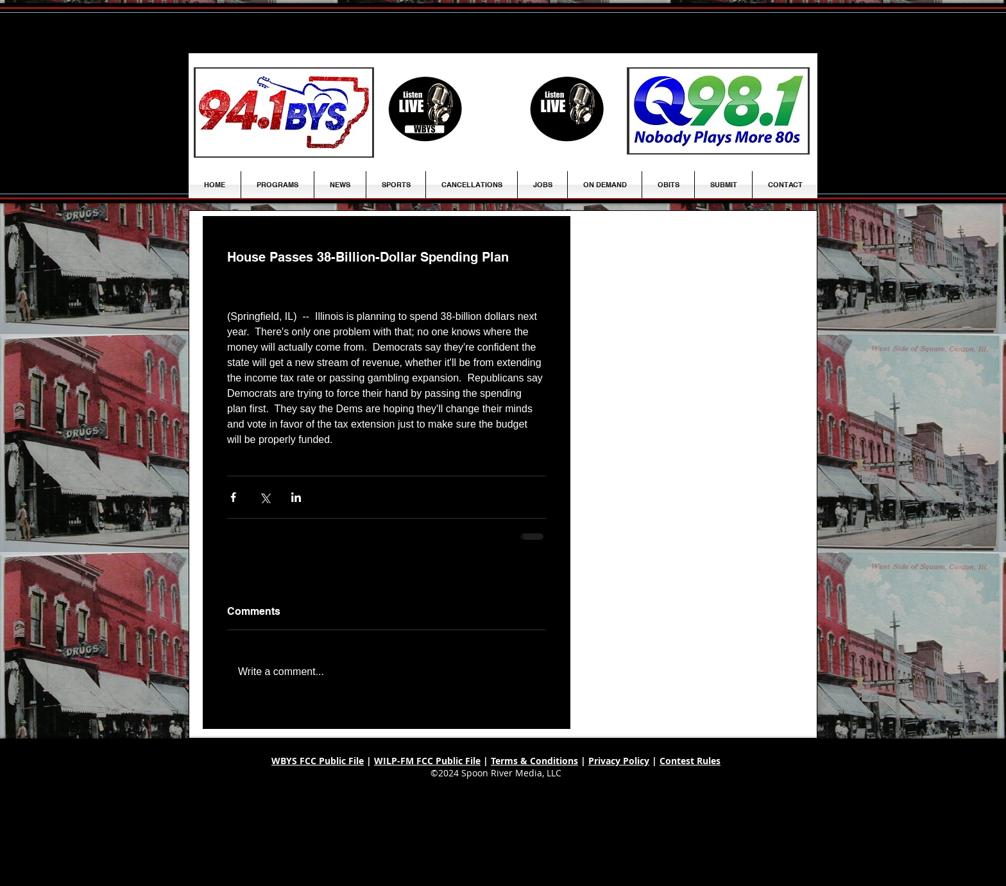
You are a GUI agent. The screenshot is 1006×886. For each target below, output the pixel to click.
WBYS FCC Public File (317, 761)
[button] (340, 184)
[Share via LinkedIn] (296, 497)
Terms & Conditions (534, 761)
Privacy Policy (618, 761)
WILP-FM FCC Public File (427, 761)
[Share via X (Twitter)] (265, 497)
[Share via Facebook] (233, 497)
